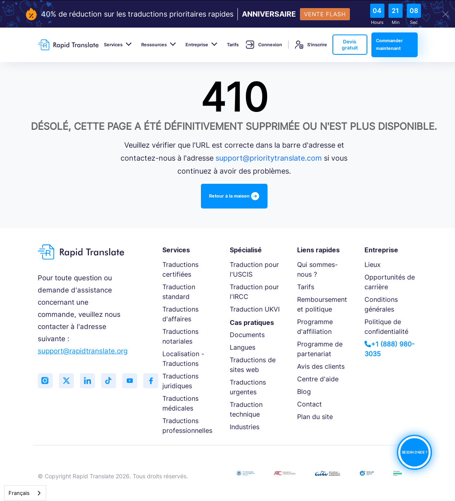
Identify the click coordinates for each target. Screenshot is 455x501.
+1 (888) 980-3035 (389, 349)
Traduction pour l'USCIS (254, 269)
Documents (247, 335)
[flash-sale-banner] (227, 14)
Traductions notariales (180, 336)
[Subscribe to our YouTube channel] (135, 381)
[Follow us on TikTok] (113, 381)
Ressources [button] (154, 44)
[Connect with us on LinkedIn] (90, 381)
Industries (244, 427)
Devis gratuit (350, 45)
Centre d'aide (318, 379)
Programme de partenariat (320, 349)
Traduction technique (246, 409)
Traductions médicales (180, 403)
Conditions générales (381, 304)
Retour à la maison (234, 196)
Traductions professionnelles (187, 425)
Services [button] (113, 44)
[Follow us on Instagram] (46, 381)
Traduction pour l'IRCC (254, 292)
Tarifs (233, 44)
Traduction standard (178, 292)
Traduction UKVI (255, 309)
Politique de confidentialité (386, 326)
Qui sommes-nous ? (317, 269)
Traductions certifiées (180, 269)
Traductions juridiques (180, 381)
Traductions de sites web (253, 365)
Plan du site (315, 417)
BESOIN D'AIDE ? (414, 452)
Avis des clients (321, 366)
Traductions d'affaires (180, 314)
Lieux (372, 264)
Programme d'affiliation (315, 326)
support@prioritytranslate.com (269, 158)
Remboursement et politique (322, 304)
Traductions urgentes (248, 387)
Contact (309, 404)
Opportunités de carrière (389, 282)
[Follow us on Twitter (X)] (68, 381)
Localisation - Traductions (183, 359)
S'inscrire (311, 45)
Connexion (264, 45)
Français (19, 493)
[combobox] (25, 493)
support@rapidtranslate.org (82, 351)
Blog (304, 391)
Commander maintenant (389, 44)
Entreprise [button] (196, 44)
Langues (242, 347)
